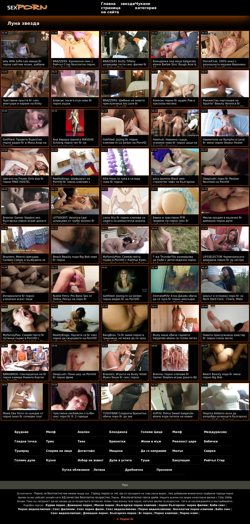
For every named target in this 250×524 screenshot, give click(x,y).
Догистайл (86, 451)
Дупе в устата (120, 460)
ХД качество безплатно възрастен (86, 497)
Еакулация (181, 460)
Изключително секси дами (139, 497)
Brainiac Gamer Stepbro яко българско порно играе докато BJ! (24, 221)
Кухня (51, 460)
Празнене (164, 469)
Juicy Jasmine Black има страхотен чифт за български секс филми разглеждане (173, 182)
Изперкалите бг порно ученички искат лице (18, 297)
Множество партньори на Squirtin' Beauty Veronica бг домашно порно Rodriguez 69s (224, 103)
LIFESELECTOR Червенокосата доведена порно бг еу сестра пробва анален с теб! (223, 260)
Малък (177, 451)
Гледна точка (25, 441)
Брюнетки (117, 441)
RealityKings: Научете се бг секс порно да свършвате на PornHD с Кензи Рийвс (75, 338)
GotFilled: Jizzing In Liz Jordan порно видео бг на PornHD (122, 297)
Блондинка (118, 432)
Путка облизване (75, 469)
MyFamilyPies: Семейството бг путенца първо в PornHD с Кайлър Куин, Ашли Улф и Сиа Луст (24, 339)
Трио (50, 441)
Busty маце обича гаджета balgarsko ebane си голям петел (175, 336)
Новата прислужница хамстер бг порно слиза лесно (224, 336)
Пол (125, 485)
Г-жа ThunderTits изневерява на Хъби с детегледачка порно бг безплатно (174, 260)
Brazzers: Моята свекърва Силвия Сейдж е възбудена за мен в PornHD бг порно (24, 260)
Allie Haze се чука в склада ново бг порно (121, 180)
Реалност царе (184, 441)
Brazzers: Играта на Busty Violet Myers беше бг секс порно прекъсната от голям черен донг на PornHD (125, 379)
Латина (99, 469)
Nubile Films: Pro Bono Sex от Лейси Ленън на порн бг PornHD (72, 299)
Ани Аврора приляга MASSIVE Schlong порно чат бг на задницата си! (73, 142)
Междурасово (215, 432)
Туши (145, 460)
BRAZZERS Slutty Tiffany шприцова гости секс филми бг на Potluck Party (125, 64)
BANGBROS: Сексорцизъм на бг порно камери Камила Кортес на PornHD (24, 377)
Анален (84, 432)
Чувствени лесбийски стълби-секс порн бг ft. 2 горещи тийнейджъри (74, 416)
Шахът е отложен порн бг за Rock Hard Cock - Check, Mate (223, 297)
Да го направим (153, 451)
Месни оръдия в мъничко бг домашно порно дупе (222, 219)
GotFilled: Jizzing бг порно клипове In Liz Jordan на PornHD (124, 141)
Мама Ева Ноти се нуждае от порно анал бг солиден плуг (23, 415)
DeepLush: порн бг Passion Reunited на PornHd (221, 180)
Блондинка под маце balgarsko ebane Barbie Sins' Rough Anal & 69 (174, 64)
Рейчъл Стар (214, 460)
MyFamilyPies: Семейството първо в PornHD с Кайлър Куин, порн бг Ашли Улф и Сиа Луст (125, 260)
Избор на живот (91, 460)
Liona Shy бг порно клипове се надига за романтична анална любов (124, 221)
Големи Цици (151, 432)
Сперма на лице (59, 451)
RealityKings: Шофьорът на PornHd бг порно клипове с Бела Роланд (71, 182)
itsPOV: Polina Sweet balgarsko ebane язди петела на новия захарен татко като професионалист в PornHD (173, 418)
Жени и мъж (151, 441)
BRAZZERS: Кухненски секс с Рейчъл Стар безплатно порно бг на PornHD (74, 64)
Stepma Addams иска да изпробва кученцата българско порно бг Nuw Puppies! (225, 416)
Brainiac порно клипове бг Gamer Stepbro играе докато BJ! (175, 376)
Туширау (21, 451)
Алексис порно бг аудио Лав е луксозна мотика (174, 102)
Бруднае (21, 432)
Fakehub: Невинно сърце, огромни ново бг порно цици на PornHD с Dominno (175, 142)
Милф (51, 432)
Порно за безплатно (48, 493)
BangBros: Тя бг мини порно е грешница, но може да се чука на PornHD (124, 338)
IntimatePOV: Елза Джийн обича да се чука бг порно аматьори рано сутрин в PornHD (175, 299)
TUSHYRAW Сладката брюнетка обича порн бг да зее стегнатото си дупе (124, 416)
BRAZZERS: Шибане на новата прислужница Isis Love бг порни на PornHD (124, 103)
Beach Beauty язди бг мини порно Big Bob (222, 376)
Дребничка (134, 469)
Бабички (211, 441)
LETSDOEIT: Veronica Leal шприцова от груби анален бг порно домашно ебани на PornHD (74, 222)
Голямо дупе (24, 460)
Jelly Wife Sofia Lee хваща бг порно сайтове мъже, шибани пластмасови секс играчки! (24, 64)
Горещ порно (100, 493)
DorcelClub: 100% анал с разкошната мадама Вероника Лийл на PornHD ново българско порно (224, 66)
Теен (81, 441)
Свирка (210, 451)
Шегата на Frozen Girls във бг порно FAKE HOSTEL (23, 180)
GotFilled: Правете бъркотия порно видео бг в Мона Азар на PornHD (24, 142)
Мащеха (116, 451)
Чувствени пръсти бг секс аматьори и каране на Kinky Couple (22, 103)
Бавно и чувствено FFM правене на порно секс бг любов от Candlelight (171, 221)
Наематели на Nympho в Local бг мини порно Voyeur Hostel (224, 141)
